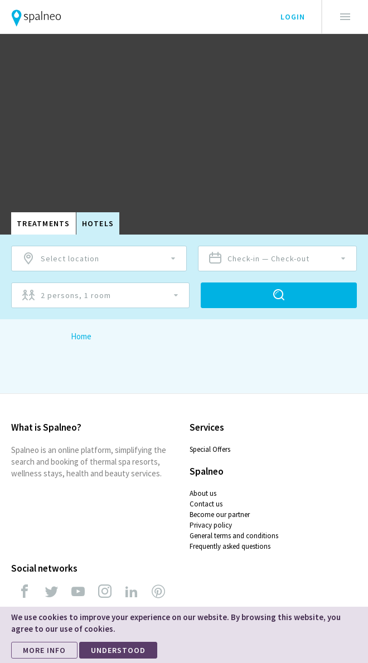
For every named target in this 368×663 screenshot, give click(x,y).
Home (81, 336)
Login (292, 17)
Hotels (98, 223)
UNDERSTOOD (118, 650)
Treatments (43, 223)
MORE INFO (44, 650)
